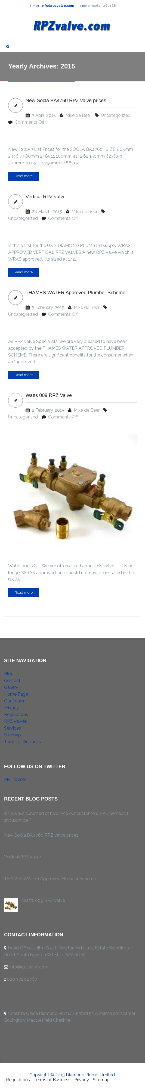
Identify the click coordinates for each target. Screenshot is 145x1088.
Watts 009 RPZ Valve (49, 395)
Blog (9, 673)
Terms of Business (22, 741)
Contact (12, 680)
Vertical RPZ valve (46, 196)
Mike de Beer (78, 115)
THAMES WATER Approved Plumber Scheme (75, 292)
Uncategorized (116, 115)
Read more (24, 176)
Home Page (16, 694)
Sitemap (12, 734)
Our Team (14, 701)
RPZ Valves (15, 721)
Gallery (11, 687)
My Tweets (15, 779)
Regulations (16, 714)
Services (12, 728)
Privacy (11, 707)
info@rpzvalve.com (57, 6)
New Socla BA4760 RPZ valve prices (66, 100)
